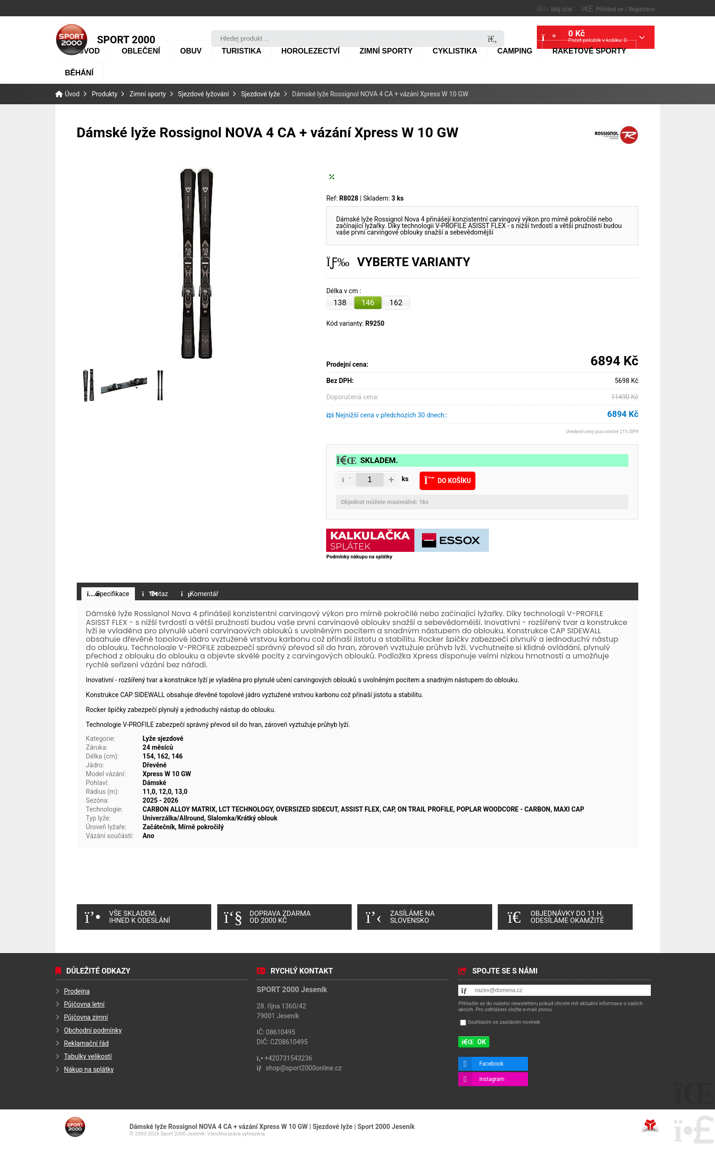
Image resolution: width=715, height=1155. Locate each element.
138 (339, 302)
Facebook (491, 1064)
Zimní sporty (386, 51)
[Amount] (370, 480)
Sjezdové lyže (260, 94)
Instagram (491, 1079)
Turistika (241, 51)
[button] (618, 8)
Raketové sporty (589, 51)
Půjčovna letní (84, 1004)
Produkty (104, 94)
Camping (515, 51)
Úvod (71, 39)
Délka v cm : (344, 291)
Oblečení (141, 51)
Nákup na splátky (89, 1070)
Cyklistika (455, 51)
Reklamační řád (86, 1044)
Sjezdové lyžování (203, 94)
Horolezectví (310, 51)
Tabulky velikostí (88, 1057)
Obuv (190, 51)
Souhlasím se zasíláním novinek (504, 1022)
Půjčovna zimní (86, 1017)
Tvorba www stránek (650, 1126)
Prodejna (77, 991)
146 (367, 302)
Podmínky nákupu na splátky (359, 557)
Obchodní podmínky (93, 1030)
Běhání (79, 73)
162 (395, 302)
